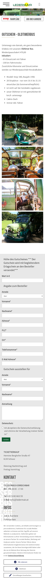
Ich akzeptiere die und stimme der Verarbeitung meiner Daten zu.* (22, 430)
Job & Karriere (11, 515)
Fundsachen (10, 519)
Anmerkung (7, 404)
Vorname (6, 301)
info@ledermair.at (19, 499)
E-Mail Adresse (9, 359)
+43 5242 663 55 (15, 496)
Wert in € (6, 276)
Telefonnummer (9, 349)
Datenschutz (7, 423)
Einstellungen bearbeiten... (22, 575)
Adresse (6, 320)
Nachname (7, 311)
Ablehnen (22, 569)
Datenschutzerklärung (30, 427)
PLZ (4, 330)
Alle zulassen (22, 562)
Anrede (5, 291)
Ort (4, 340)
